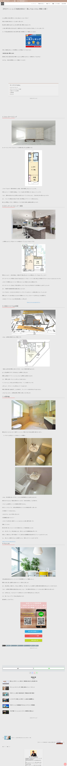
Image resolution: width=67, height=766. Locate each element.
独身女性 (33, 645)
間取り (36, 645)
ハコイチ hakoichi (34, 740)
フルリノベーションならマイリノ (33, 302)
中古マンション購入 (27, 645)
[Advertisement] (33, 13)
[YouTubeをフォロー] (35, 673)
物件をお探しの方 (35, 640)
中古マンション (20, 645)
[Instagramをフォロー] (32, 673)
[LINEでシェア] (49, 669)
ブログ (4, 645)
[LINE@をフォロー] (37, 673)
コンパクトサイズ (14, 645)
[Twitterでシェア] (18, 669)
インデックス (13, 85)
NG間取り (8, 645)
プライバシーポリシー (34, 762)
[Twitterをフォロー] (30, 673)
